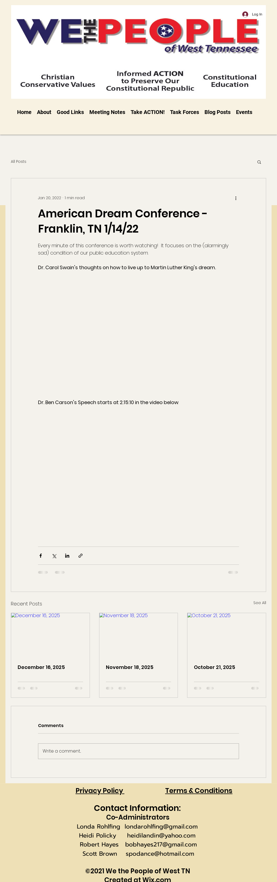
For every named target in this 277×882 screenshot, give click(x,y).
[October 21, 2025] (226, 635)
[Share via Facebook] (40, 555)
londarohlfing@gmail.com (161, 826)
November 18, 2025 (129, 667)
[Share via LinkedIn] (67, 555)
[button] (259, 162)
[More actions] (235, 198)
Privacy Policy (99, 790)
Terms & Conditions (198, 790)
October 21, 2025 (214, 667)
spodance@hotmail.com (160, 853)
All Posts (18, 161)
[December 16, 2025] (50, 635)
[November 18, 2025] (138, 635)
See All (259, 602)
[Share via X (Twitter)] (53, 555)
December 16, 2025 (41, 667)
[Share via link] (80, 555)
